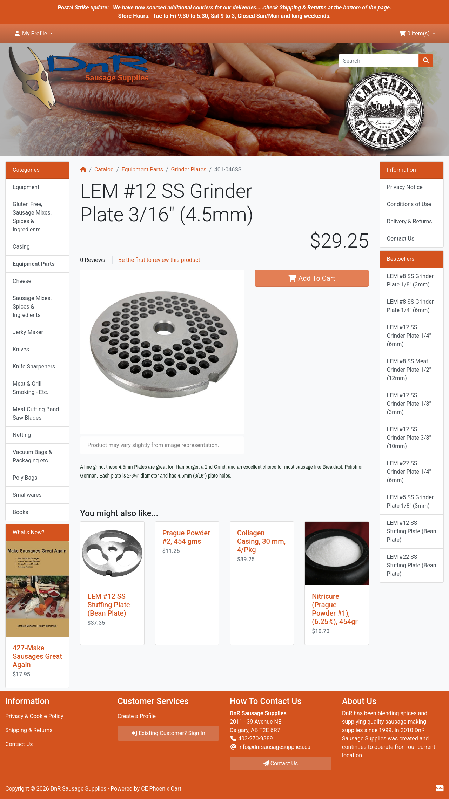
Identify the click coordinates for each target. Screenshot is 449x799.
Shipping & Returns (29, 730)
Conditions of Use (409, 204)
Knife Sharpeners (34, 366)
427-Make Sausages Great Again (37, 656)
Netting (22, 435)
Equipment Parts (142, 169)
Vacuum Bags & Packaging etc (32, 456)
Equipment (26, 187)
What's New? (29, 532)
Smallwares (27, 495)
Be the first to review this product (159, 260)
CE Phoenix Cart (161, 788)
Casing (21, 246)
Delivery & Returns (409, 221)
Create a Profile (137, 716)
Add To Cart (311, 278)
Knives (21, 349)
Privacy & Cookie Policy (34, 716)
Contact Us (401, 238)
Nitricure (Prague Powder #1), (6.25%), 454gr (334, 609)
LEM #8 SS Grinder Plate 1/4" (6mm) (410, 305)
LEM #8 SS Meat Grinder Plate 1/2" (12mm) (409, 369)
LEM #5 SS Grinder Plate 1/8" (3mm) (410, 501)
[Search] (379, 60)
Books (20, 512)
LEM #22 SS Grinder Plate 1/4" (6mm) (409, 471)
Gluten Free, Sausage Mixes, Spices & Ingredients (32, 217)
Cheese (22, 281)
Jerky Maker (28, 332)
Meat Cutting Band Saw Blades (36, 413)
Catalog (104, 169)
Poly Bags (25, 477)
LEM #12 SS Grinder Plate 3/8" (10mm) (409, 437)
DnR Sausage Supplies (78, 788)
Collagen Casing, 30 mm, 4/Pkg (261, 541)
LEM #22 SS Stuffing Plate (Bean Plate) (411, 565)
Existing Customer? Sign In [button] (168, 733)
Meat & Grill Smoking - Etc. (30, 387)
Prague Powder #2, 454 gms (186, 537)
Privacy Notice (405, 187)
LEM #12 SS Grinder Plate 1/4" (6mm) (409, 335)
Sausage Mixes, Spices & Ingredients (32, 306)
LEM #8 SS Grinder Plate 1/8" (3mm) (410, 280)
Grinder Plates (189, 169)
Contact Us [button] (280, 763)
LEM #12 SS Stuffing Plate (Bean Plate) (108, 604)
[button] (33, 34)
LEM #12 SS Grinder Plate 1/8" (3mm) (409, 403)
